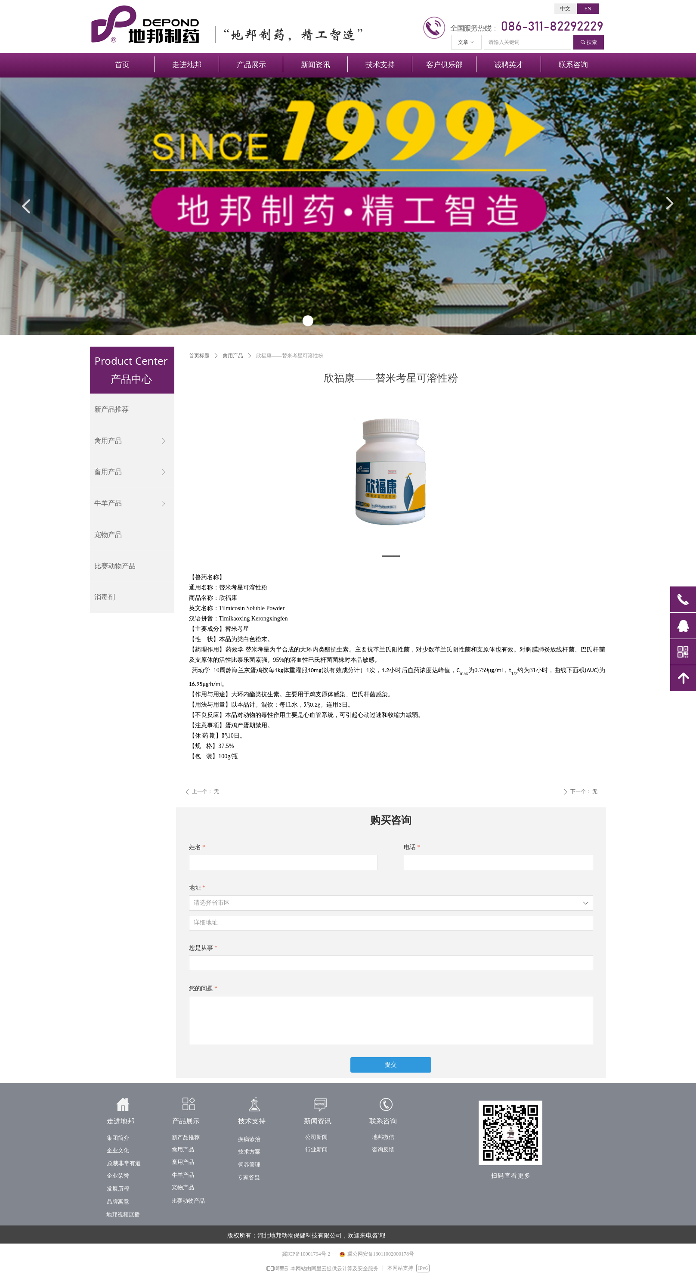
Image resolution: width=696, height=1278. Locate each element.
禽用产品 (233, 356)
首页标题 (199, 356)
